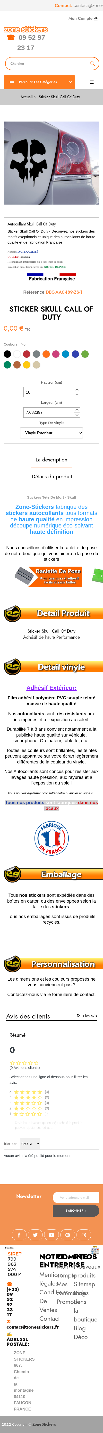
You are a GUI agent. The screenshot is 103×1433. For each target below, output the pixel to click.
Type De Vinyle (51, 423)
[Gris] (36, 354)
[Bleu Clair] (65, 354)
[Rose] (56, 354)
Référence (33, 292)
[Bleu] (75, 354)
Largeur (51, 402)
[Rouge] (26, 354)
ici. (93, 793)
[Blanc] (17, 354)
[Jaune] (26, 365)
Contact (49, 1318)
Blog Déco (81, 1332)
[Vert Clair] (85, 354)
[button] (77, 389)
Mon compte (66, 1271)
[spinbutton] (52, 392)
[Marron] (17, 365)
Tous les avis (87, 1016)
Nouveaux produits (87, 1271)
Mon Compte (83, 18)
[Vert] (7, 365)
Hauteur (51, 382)
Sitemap (84, 1284)
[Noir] (7, 354)
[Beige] (36, 365)
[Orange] (46, 354)
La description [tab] (52, 459)
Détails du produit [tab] (52, 476)
